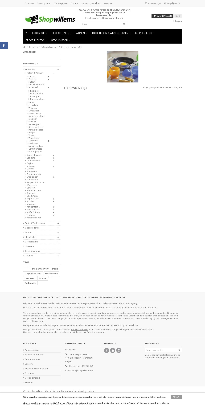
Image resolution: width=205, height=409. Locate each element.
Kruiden (30, 201)
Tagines (30, 163)
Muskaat (31, 204)
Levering (29, 364)
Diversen (29, 246)
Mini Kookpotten (36, 84)
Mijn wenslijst (153, 3)
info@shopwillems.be (82, 370)
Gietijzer (33, 79)
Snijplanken (32, 177)
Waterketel (34, 138)
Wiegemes (32, 185)
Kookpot (34, 91)
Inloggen (177, 21)
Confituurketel (35, 148)
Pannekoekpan (35, 99)
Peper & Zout (33, 198)
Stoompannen (34, 174)
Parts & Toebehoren (35, 223)
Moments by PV (40, 268)
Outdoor (29, 255)
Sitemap (29, 382)
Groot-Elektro (31, 241)
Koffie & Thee (33, 212)
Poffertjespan (35, 151)
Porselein (33, 105)
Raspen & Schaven (36, 182)
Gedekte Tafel (32, 227)
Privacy (74, 3)
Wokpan (33, 108)
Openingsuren (44, 3)
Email (31, 102)
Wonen (28, 232)
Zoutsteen (32, 171)
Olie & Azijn (32, 196)
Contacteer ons (32, 359)
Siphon (30, 168)
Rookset (31, 193)
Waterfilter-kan (34, 217)
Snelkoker (33, 140)
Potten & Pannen (35, 73)
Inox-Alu (32, 76)
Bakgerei (31, 157)
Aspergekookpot (37, 116)
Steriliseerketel (36, 127)
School (42, 278)
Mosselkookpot (36, 146)
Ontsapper (34, 110)
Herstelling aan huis (90, 3)
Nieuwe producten (34, 354)
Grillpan (32, 132)
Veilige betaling (32, 377)
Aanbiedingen (32, 350)
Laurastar (30, 278)
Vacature (108, 3)
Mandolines (32, 179)
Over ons (29, 3)
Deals (55, 268)
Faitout (32, 82)
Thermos (31, 215)
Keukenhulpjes (34, 155)
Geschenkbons (32, 251)
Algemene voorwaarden (37, 368)
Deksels (32, 121)
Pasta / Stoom (35, 113)
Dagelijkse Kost (33, 273)
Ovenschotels (33, 160)
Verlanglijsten (61, 3)
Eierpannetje (35, 93)
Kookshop (30, 69)
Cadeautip (30, 283)
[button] (82, 32)
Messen (31, 166)
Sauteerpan (34, 124)
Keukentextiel (33, 206)
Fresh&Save (51, 273)
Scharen (31, 187)
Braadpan (35, 96)
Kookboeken (33, 209)
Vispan (32, 135)
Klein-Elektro (31, 237)
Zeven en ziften (34, 190)
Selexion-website (79, 329)
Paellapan (33, 143)
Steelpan (33, 119)
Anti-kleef (33, 87)
